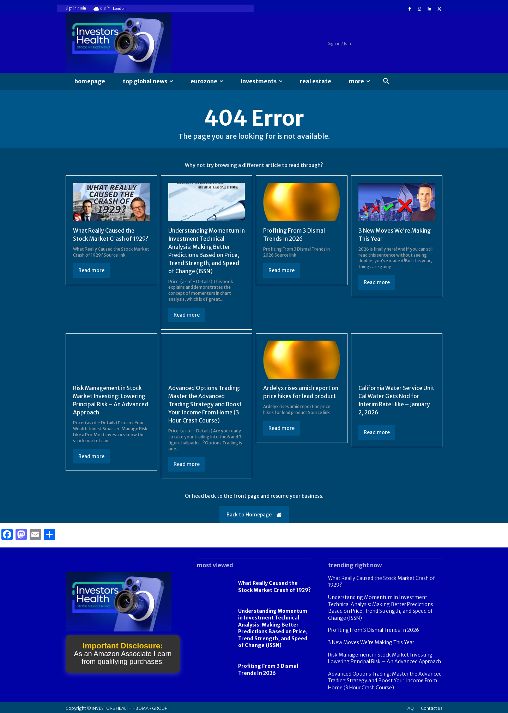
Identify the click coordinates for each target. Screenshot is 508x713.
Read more (91, 270)
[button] (386, 81)
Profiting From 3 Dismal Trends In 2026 (268, 667)
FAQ (409, 706)
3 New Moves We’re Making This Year (371, 640)
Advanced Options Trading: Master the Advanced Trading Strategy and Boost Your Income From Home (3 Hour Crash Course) (205, 402)
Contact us (431, 706)
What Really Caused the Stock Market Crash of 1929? (274, 584)
